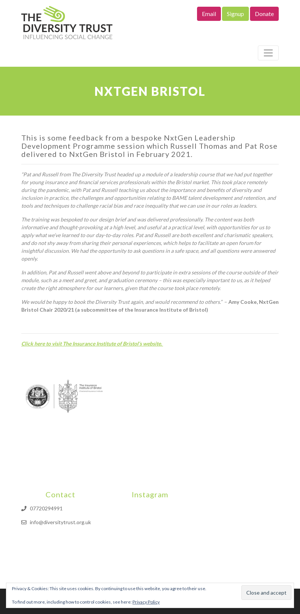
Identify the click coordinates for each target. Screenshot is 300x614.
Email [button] (209, 13)
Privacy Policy (146, 602)
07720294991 (46, 508)
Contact (60, 494)
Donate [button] (264, 13)
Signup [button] (235, 13)
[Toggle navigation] (268, 52)
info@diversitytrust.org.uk (60, 522)
